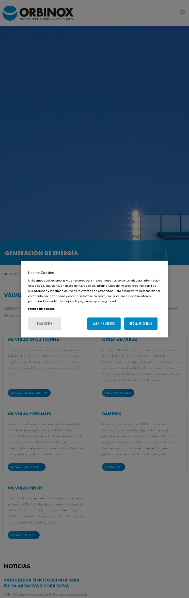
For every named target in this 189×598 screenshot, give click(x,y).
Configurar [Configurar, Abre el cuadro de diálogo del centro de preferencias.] (44, 323)
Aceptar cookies (104, 323)
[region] (94, 299)
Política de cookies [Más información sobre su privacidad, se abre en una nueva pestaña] (41, 309)
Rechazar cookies (140, 323)
